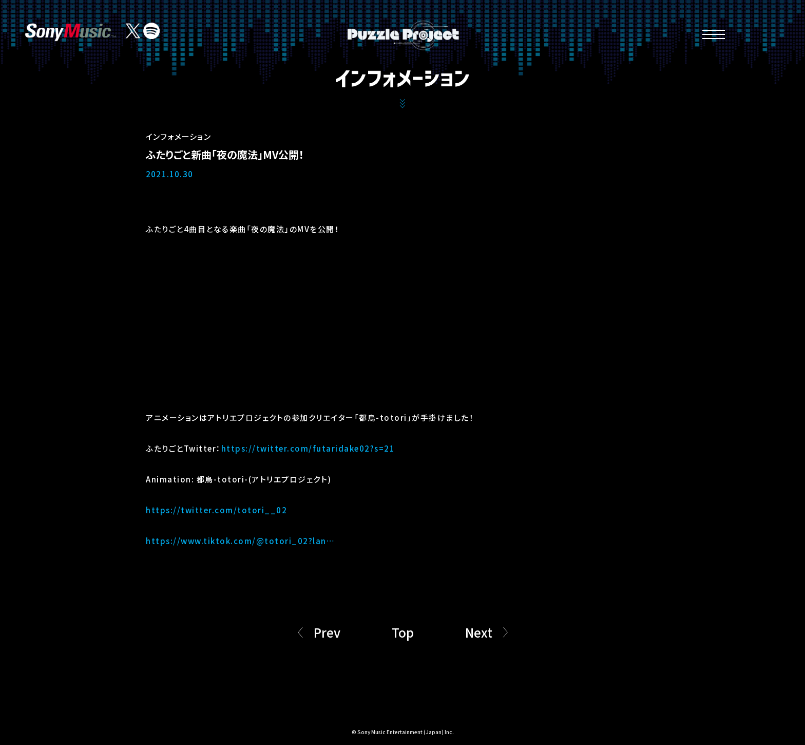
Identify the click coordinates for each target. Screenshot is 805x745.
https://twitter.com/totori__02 (216, 510)
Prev (327, 632)
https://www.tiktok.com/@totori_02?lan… (240, 540)
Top (403, 632)
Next (478, 632)
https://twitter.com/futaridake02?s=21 (308, 448)
